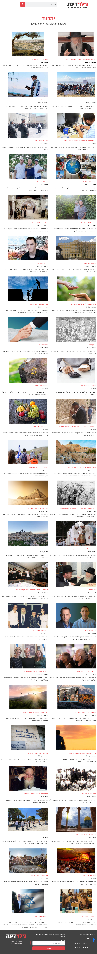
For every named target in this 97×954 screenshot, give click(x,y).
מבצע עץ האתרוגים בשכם (88, 222)
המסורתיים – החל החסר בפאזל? (86, 671)
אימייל (62, 940)
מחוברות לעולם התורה (89, 916)
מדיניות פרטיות (81, 947)
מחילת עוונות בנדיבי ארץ (88, 385)
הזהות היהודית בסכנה (41, 916)
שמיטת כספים (43, 345)
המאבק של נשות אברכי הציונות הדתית (35, 671)
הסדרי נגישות (81, 943)
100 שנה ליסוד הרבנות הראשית (38, 753)
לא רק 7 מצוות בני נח (89, 181)
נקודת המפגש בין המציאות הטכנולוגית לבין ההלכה (80, 140)
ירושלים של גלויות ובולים (40, 59)
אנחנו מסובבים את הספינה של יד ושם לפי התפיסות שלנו (78, 508)
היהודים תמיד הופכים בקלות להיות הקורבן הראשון (32, 590)
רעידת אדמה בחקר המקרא (39, 549)
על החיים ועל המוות (41, 385)
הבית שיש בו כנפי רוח (89, 794)
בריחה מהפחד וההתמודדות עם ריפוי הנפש (82, 753)
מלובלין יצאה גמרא (90, 263)
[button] (9, 4)
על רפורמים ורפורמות (89, 630)
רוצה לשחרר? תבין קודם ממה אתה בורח (35, 712)
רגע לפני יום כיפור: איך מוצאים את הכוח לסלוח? (81, 59)
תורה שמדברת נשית (89, 875)
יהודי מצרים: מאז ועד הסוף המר (38, 508)
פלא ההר (45, 834)
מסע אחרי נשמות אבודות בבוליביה (85, 712)
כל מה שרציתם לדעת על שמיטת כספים (83, 304)
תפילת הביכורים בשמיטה (40, 426)
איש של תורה (92, 590)
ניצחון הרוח (92, 345)
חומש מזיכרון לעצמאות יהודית (38, 467)
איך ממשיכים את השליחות (39, 875)
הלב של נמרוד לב (42, 263)
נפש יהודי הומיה (91, 100)
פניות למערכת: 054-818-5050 (16, 942)
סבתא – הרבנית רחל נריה (40, 630)
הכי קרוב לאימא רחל (41, 140)
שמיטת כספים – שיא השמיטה (38, 304)
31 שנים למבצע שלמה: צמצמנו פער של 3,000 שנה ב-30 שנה (77, 426)
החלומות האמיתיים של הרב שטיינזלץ (36, 794)
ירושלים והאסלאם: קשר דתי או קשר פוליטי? (82, 467)
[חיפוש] (22, 4)
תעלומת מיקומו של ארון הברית (86, 834)
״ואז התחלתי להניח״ (42, 100)
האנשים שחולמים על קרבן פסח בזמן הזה (83, 549)
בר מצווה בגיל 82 (42, 181)
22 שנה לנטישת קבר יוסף (40, 222)
